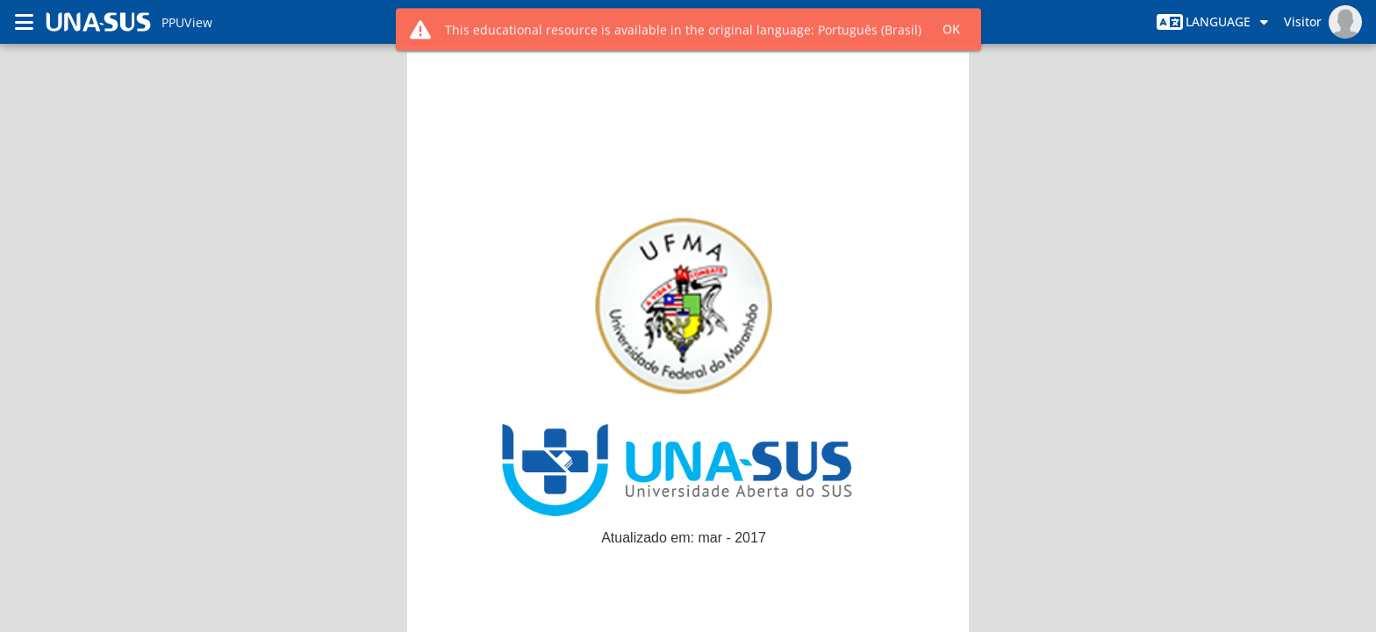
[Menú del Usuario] (1322, 22)
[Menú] (25, 22)
